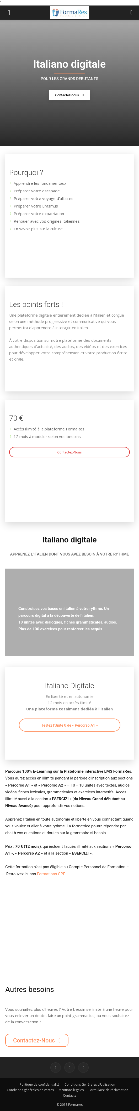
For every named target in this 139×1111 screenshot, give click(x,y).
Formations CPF (51, 874)
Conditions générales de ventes (30, 1090)
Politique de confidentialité (40, 1084)
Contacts (69, 1095)
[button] (9, 12)
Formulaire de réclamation (108, 1090)
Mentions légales (71, 1090)
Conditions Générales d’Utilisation (90, 1084)
